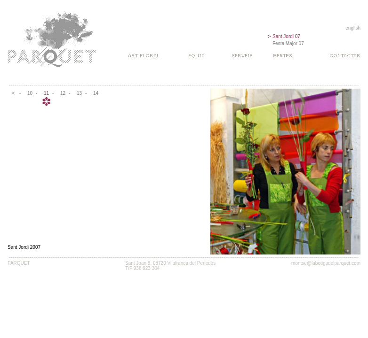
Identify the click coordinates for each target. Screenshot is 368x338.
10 (29, 93)
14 (95, 93)
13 (79, 93)
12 (62, 93)
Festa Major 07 (288, 43)
